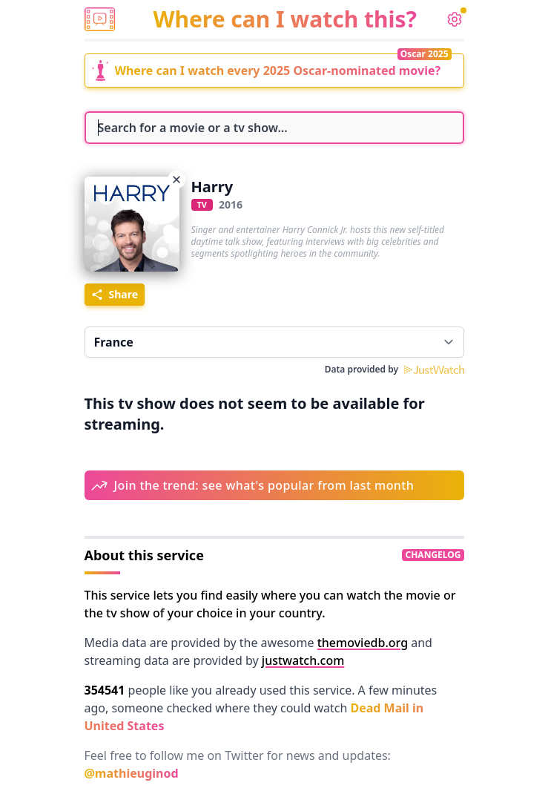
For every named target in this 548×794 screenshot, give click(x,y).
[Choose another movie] (176, 179)
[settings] (454, 19)
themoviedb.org (362, 642)
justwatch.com (303, 660)
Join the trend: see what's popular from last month (264, 485)
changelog (432, 555)
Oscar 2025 (424, 53)
